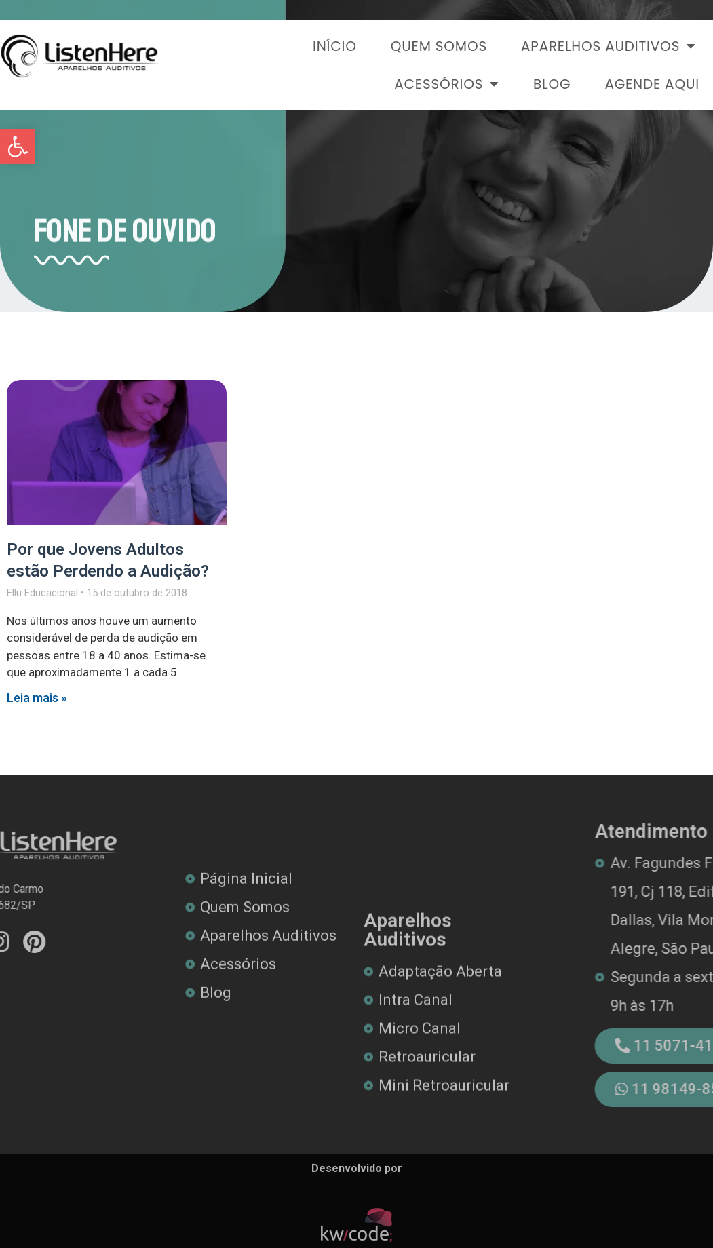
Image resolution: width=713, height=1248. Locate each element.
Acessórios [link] (446, 84)
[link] (17, 146)
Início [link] (335, 46)
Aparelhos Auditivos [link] (608, 46)
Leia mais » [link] (37, 697)
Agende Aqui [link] (651, 84)
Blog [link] (552, 84)
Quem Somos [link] (439, 46)
